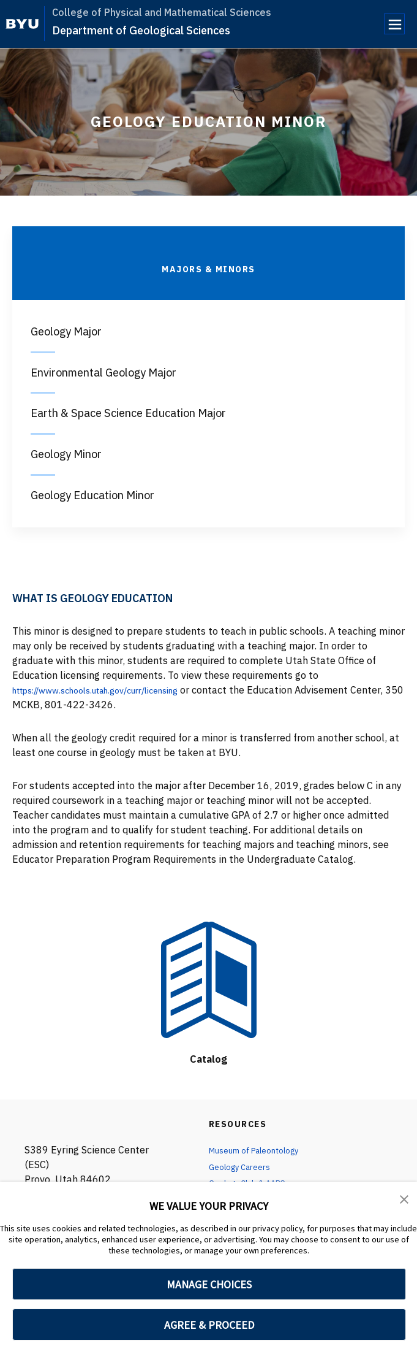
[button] (404, 1199)
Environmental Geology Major (103, 372)
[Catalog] (209, 980)
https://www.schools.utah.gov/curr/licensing (112, 690)
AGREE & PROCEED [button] (209, 1325)
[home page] (22, 24)
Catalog (208, 1058)
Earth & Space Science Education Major (128, 413)
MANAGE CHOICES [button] (209, 1284)
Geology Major (66, 331)
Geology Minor (66, 454)
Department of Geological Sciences (141, 30)
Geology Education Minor (92, 495)
